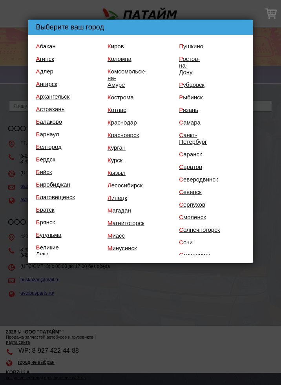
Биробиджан (53, 184)
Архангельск (53, 96)
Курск (115, 160)
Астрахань (50, 109)
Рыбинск (191, 97)
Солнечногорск (199, 229)
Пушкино (191, 46)
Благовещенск (55, 197)
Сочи (186, 242)
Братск (45, 209)
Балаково (49, 121)
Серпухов (192, 204)
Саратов (190, 166)
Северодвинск (198, 179)
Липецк (117, 197)
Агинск (45, 58)
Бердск (45, 159)
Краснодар (122, 122)
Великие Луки (47, 250)
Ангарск (46, 84)
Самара (190, 122)
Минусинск (122, 248)
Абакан (46, 46)
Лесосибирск (125, 185)
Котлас (117, 109)
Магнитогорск (126, 223)
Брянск (45, 222)
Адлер (44, 71)
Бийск (44, 172)
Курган (117, 147)
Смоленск (192, 217)
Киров (116, 46)
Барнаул (47, 134)
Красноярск (123, 135)
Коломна (119, 58)
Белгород (49, 146)
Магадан (119, 210)
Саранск (190, 154)
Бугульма (49, 234)
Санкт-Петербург (193, 138)
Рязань (188, 109)
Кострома (121, 97)
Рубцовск (191, 84)
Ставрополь (195, 254)
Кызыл (117, 172)
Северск (190, 192)
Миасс (116, 235)
